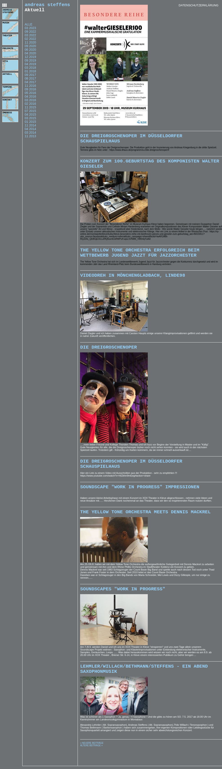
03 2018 (30, 70)
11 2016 (30, 88)
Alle (28, 26)
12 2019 (30, 59)
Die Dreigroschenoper (108, 356)
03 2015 (30, 120)
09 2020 (30, 48)
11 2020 (30, 44)
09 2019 (30, 62)
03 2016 (30, 102)
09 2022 (30, 34)
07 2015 (30, 113)
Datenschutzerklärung (198, 5)
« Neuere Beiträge (91, 760)
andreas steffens (7, 12)
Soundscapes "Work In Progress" (122, 603)
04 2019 (30, 66)
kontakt (7, 100)
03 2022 (30, 37)
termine (7, 87)
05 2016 (30, 95)
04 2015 (30, 117)
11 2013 (30, 138)
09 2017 (30, 77)
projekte (7, 48)
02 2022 (30, 41)
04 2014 (30, 131)
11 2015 (30, 109)
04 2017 (30, 84)
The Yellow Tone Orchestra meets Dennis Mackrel (145, 525)
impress (7, 113)
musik (5, 23)
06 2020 (30, 52)
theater (7, 36)
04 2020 (30, 55)
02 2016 (30, 106)
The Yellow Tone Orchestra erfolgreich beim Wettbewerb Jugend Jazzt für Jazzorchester (139, 258)
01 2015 (30, 124)
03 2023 (30, 30)
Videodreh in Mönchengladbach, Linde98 (132, 283)
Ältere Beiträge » (91, 762)
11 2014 (30, 127)
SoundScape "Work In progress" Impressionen (139, 499)
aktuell (7, 74)
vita (5, 61)
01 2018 (30, 73)
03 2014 (30, 135)
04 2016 (30, 98)
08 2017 (30, 80)
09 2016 (30, 91)
